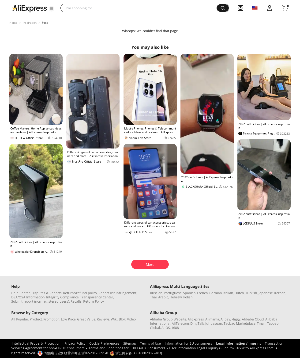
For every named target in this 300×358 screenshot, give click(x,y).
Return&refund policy (80, 293)
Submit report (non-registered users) (40, 301)
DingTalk (197, 323)
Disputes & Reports (46, 293)
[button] (51, 8)
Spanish (189, 293)
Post (45, 23)
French (202, 293)
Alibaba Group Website (168, 319)
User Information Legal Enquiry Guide (199, 348)
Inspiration (30, 23)
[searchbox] (140, 8)
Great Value (86, 319)
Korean (279, 293)
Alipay (225, 319)
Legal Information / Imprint (238, 343)
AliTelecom (180, 323)
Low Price (68, 319)
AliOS (165, 327)
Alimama (212, 319)
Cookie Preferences (104, 343)
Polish (188, 297)
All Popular (19, 319)
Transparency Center (96, 297)
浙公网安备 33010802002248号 (136, 353)
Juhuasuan (213, 323)
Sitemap (129, 343)
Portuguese (173, 293)
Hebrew (176, 297)
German (215, 293)
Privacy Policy (74, 343)
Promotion (51, 319)
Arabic (163, 297)
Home (13, 23)
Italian (228, 293)
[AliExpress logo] (29, 8)
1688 (175, 327)
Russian (156, 293)
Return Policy (93, 301)
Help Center (20, 293)
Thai (153, 297)
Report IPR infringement (117, 293)
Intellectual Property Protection (36, 343)
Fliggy (236, 319)
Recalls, (76, 301)
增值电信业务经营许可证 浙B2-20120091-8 (76, 353)
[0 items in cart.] (285, 8)
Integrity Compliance (62, 297)
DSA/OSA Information (28, 297)
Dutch (239, 293)
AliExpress (196, 319)
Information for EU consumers (188, 343)
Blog (122, 319)
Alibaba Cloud (253, 319)
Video (131, 319)
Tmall (261, 323)
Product (36, 319)
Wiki (114, 319)
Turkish (251, 293)
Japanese (266, 293)
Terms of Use (150, 343)
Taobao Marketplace (239, 323)
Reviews (103, 319)
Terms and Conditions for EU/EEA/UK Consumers (127, 348)
